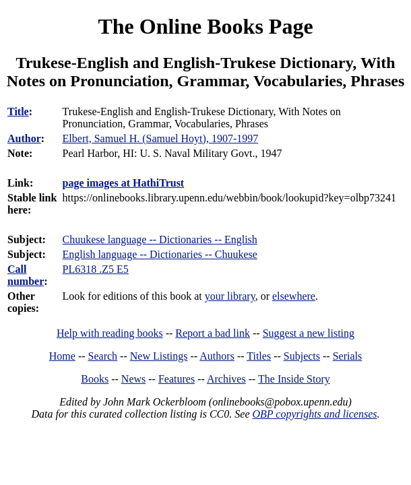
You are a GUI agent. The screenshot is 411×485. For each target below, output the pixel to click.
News (133, 379)
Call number (25, 275)
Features (176, 379)
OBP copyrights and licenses (314, 414)
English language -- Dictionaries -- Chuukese (160, 254)
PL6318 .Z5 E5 (96, 269)
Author (24, 138)
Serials (347, 356)
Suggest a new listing (308, 333)
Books (94, 379)
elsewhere (293, 296)
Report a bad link (212, 333)
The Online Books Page (205, 26)
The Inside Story (294, 379)
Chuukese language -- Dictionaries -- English (160, 239)
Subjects (302, 356)
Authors (216, 356)
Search (103, 356)
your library (230, 296)
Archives (226, 379)
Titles (259, 356)
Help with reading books (110, 333)
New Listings (159, 356)
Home (62, 356)
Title (18, 111)
